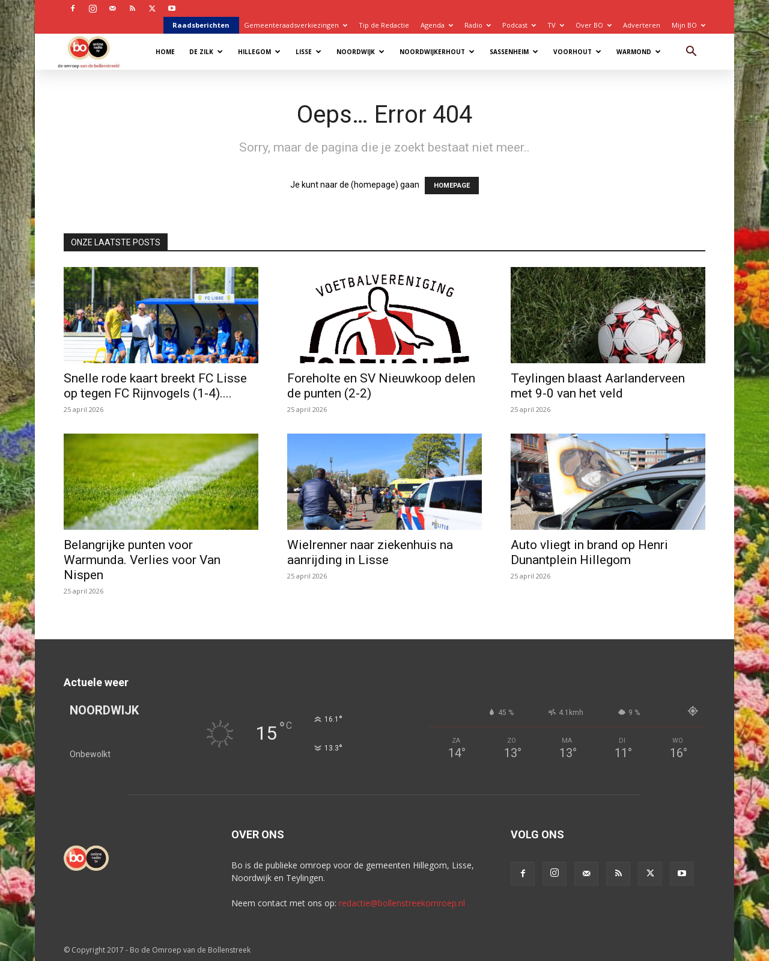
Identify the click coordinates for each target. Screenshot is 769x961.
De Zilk (206, 52)
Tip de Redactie (384, 24)
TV (555, 24)
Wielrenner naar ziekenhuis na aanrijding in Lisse (370, 552)
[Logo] (95, 51)
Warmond (638, 52)
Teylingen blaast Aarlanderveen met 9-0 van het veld (598, 386)
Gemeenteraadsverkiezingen (295, 24)
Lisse (308, 52)
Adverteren (641, 24)
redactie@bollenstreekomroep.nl (402, 903)
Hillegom (259, 52)
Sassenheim (514, 52)
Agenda (437, 24)
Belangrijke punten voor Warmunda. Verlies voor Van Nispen (142, 560)
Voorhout (577, 52)
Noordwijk (360, 52)
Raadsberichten (200, 24)
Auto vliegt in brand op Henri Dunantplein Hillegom (589, 552)
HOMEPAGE (452, 185)
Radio (477, 24)
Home (165, 52)
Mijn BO (688, 24)
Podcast (519, 24)
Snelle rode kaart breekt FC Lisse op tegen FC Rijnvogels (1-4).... (155, 386)
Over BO (594, 24)
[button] (690, 52)
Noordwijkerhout (437, 52)
